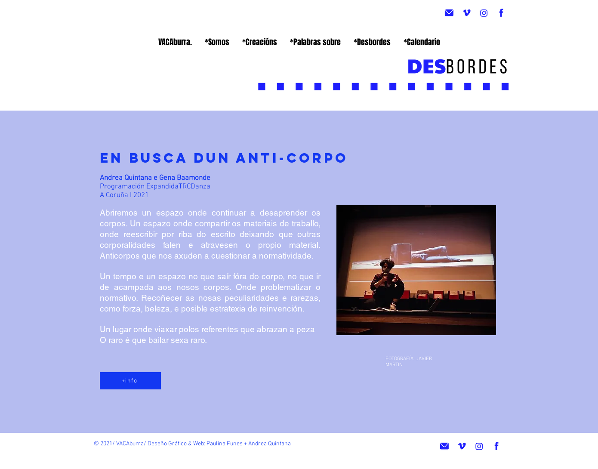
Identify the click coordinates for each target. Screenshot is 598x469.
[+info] (130, 380)
